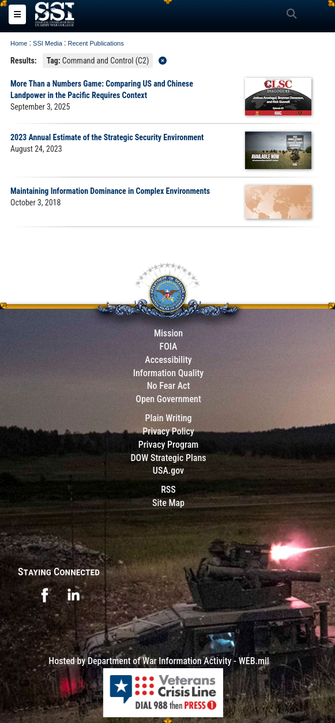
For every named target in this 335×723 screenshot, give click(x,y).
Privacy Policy (168, 431)
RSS (168, 489)
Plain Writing (168, 418)
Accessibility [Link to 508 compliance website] (168, 359)
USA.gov (168, 470)
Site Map (168, 502)
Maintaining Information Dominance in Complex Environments (110, 191)
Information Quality (168, 373)
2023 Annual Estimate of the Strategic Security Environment (107, 137)
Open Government (168, 399)
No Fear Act (168, 385)
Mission (168, 333)
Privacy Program (168, 444)
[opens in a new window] (44, 594)
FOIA (168, 346)
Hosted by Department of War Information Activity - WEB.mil (158, 660)
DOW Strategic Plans (168, 457)
